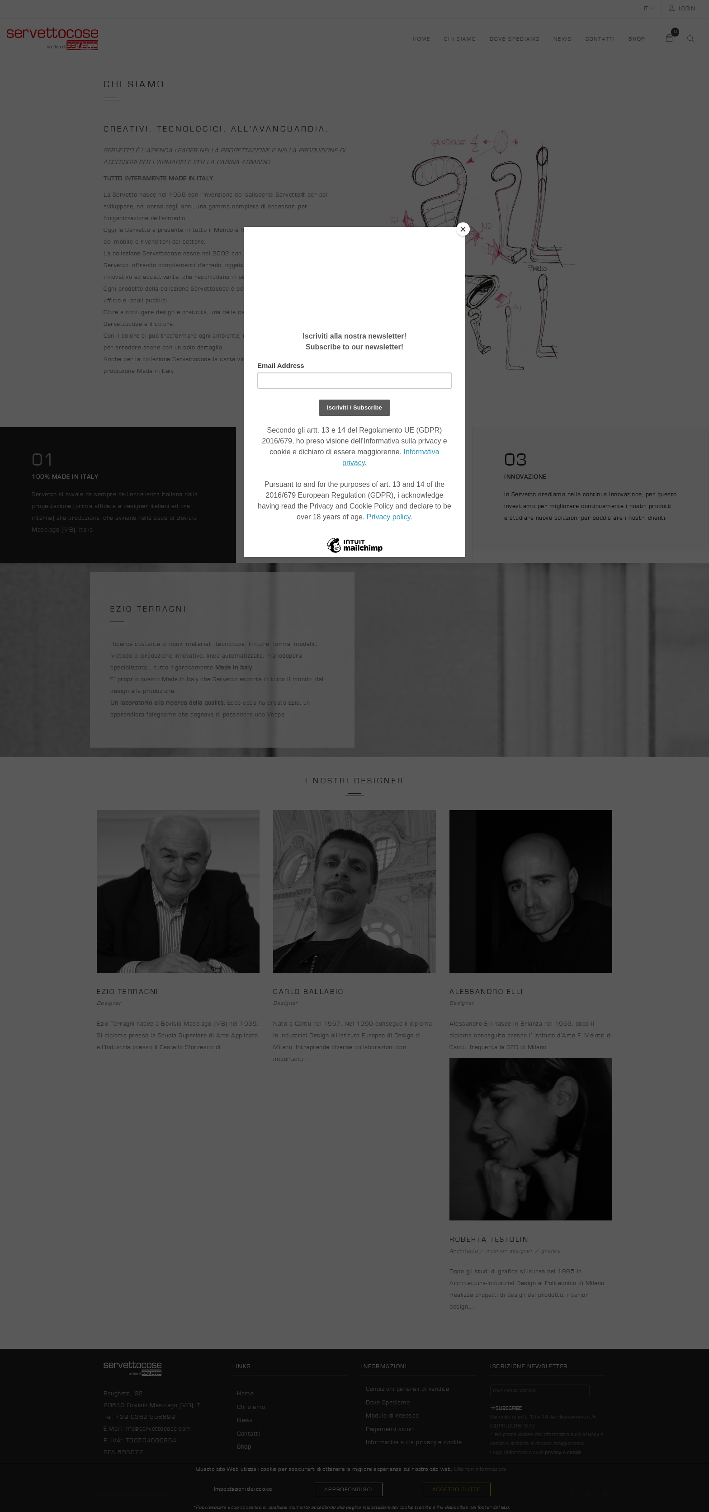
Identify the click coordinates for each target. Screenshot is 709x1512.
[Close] (463, 229)
